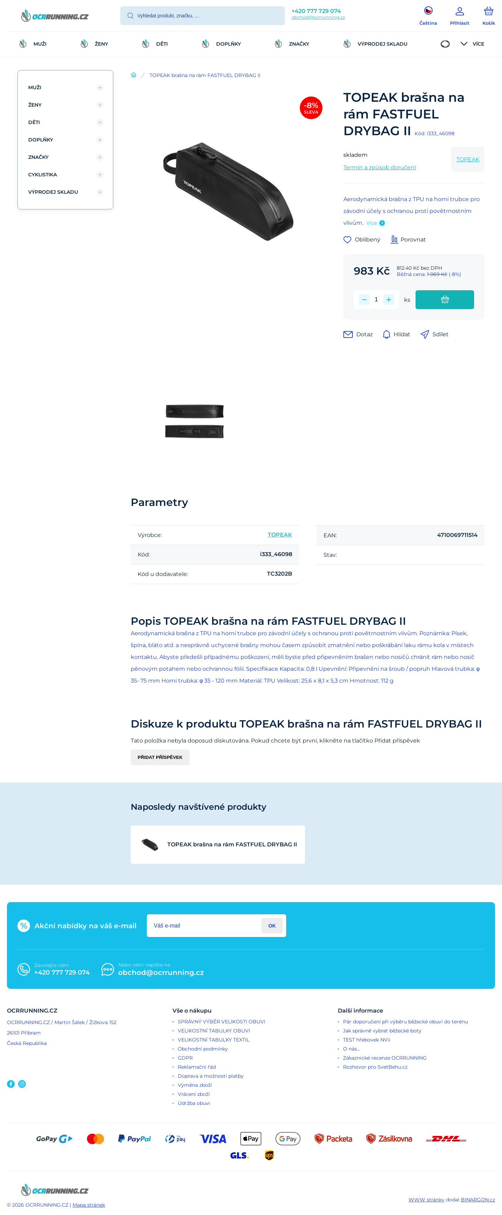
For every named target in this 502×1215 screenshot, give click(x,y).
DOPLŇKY (40, 140)
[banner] (55, 16)
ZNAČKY (38, 157)
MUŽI (34, 87)
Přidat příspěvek (160, 757)
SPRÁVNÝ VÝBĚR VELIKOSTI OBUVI (221, 1021)
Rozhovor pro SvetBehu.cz (375, 1067)
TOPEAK (467, 159)
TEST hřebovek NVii (366, 1040)
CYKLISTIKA (42, 174)
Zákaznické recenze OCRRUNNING (385, 1058)
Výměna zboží (195, 1085)
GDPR (185, 1058)
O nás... (351, 1049)
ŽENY (34, 105)
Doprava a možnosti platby (211, 1076)
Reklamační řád (197, 1067)
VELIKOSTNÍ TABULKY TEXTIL (213, 1040)
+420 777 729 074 (316, 11)
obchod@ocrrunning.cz (318, 17)
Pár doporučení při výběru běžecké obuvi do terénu (405, 1021)
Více (371, 223)
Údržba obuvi (194, 1103)
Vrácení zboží (194, 1094)
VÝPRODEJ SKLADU (53, 192)
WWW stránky (426, 1200)
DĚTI (34, 122)
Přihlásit (272, 925)
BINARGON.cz (478, 1200)
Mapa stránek (89, 1205)
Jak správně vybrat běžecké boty (382, 1031)
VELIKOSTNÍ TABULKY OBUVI (214, 1031)
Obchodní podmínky (203, 1049)
